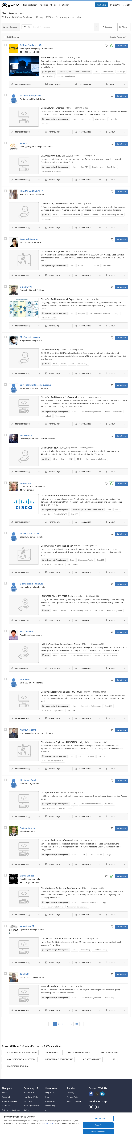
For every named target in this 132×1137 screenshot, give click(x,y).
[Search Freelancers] (63, 27)
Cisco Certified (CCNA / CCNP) (55, 447)
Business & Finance (89, 1059)
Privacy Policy (73, 1097)
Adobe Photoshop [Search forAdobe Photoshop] (91, 215)
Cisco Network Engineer (52, 107)
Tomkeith (24, 973)
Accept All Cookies (98, 1131)
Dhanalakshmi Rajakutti (31, 583)
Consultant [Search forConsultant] (46, 416)
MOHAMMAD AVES (29, 533)
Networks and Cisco (50, 986)
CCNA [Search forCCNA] (96, 265)
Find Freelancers (30, 5)
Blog (47, 1097)
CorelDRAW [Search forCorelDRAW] (46, 219)
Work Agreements (31, 1106)
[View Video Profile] (40, 45)
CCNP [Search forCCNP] (72, 364)
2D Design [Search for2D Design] (121, 72)
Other (46, 215)
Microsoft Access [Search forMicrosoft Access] (110, 655)
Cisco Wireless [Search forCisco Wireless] (100, 119)
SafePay (27, 1110)
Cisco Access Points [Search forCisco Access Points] (85, 560)
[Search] (96, 27)
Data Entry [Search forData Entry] (99, 610)
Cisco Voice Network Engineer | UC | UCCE (61, 691)
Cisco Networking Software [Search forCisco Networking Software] (112, 215)
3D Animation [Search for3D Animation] (47, 76)
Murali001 (25, 679)
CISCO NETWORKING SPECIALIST (57, 155)
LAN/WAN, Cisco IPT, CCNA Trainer (58, 596)
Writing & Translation (77, 1052)
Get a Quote (121, 46)
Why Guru (28, 1101)
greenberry (25, 483)
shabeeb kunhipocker (30, 95)
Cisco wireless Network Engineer (57, 545)
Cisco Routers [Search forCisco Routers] (86, 119)
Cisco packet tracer (50, 792)
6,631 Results (13, 37)
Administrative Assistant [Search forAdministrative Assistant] (70, 215)
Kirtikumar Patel (28, 780)
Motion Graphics (49, 57)
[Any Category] (11, 27)
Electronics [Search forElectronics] (107, 265)
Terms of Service (74, 1101)
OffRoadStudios (28, 45)
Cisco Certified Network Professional (59, 397)
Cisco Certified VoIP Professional (57, 840)
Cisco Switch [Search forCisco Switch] (111, 167)
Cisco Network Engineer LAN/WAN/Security (62, 742)
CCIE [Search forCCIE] (88, 265)
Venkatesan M (27, 926)
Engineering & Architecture (55, 265)
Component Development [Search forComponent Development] (77, 907)
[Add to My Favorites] (106, 45)
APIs (47, 1110)
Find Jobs (44, 5)
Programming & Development (56, 119)
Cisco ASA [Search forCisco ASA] (84, 167)
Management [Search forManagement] (60, 416)
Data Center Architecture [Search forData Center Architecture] (51, 171)
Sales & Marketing (107, 1052)
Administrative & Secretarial (19, 1059)
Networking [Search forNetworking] (82, 364)
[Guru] (10, 5)
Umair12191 (26, 286)
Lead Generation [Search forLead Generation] (48, 808)
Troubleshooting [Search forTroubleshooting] (100, 950)
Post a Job (101, 5)
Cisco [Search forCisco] (96, 72)
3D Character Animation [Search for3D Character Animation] (66, 76)
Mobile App (50, 1106)
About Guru (29, 1092)
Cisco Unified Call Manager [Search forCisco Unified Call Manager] (91, 706)
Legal (111, 1059)
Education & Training (15, 1066)
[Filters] (124, 27)
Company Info (31, 1088)
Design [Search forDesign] (116, 313)
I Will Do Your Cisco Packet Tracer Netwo (61, 644)
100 (76, 1024)
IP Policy (70, 1092)
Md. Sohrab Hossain (30, 337)
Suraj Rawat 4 (26, 631)
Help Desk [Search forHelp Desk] (109, 804)
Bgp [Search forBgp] (62, 459)
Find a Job (6, 1106)
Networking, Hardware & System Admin (87, 510)
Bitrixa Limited (27, 875)
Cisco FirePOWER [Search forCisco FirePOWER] (60, 514)
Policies (71, 1088)
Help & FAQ (50, 1092)
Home (4, 1092)
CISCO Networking (50, 349)
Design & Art (49, 72)
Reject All (98, 1125)
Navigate (7, 1088)
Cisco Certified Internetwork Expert (58, 299)
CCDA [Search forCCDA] (83, 854)
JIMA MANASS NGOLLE (31, 191)
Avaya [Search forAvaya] (80, 265)
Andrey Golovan (28, 828)
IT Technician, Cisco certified (54, 203)
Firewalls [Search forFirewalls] (113, 119)
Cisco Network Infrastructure (55, 495)
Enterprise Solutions (11, 1110)
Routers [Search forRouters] (45, 123)
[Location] (108, 27)
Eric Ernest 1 (26, 435)
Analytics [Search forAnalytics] (81, 313)
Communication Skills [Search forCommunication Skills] (113, 411)
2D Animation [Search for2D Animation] (108, 72)
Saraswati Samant (29, 239)
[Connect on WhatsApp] (111, 46)
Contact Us (50, 1101)
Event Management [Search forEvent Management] (114, 610)
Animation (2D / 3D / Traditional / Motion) (74, 72)
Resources (51, 1088)
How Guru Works (31, 1097)
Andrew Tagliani (28, 729)
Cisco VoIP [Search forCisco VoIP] (71, 710)
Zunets (23, 143)
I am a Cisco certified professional (57, 938)
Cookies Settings (98, 1118)
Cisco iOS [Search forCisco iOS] (74, 514)
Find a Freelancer (9, 1101)
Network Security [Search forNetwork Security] (49, 318)
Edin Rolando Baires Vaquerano (35, 384)
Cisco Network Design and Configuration (61, 888)
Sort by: (118, 37)
